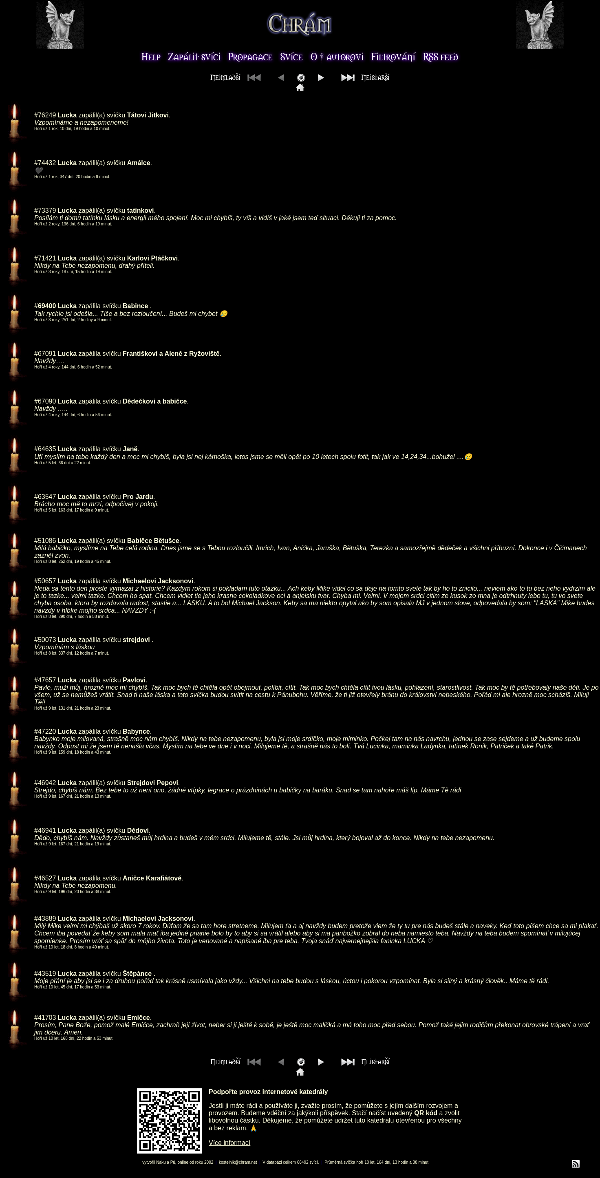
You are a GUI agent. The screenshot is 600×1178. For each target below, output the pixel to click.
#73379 (45, 210)
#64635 (45, 449)
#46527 (45, 878)
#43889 (45, 918)
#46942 (45, 782)
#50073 (45, 639)
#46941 (45, 830)
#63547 (45, 496)
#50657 (45, 581)
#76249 (45, 115)
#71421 (45, 258)
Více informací (229, 1142)
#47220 (45, 731)
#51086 (45, 540)
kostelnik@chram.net (238, 1162)
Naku (160, 1162)
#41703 (45, 1017)
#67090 (45, 401)
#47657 (45, 680)
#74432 (45, 162)
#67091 (45, 353)
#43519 (45, 973)
